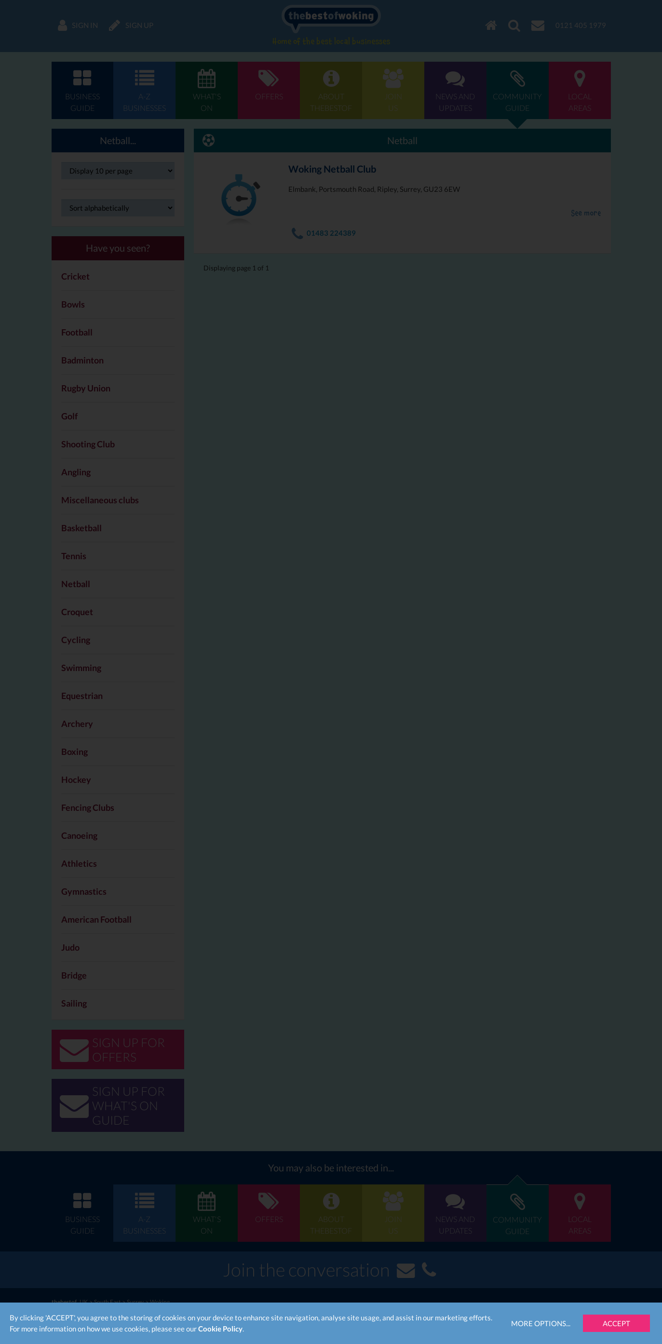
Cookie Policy (220, 1328)
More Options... (540, 1323)
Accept (616, 1323)
